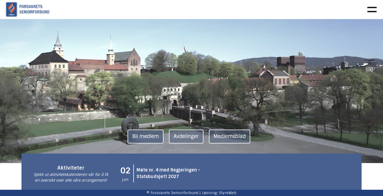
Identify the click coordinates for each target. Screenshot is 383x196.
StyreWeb (227, 192)
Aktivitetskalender (204, 9)
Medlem (277, 9)
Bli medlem (145, 136)
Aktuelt (142, 9)
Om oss (118, 9)
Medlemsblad (230, 136)
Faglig (166, 9)
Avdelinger (248, 9)
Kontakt (307, 9)
